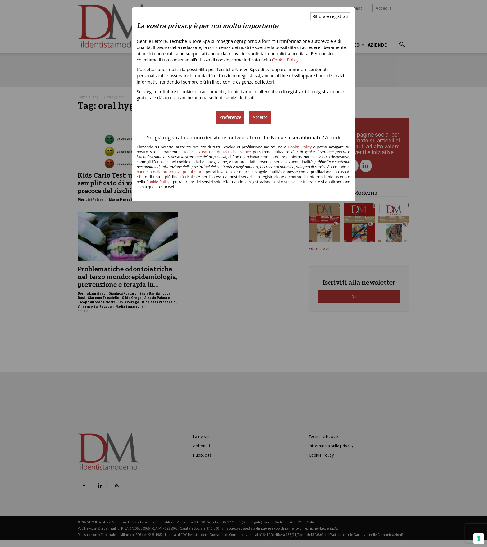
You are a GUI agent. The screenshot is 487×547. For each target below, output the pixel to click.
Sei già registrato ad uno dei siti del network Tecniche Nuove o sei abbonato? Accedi (243, 137)
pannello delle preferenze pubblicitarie (170, 171)
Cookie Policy (285, 60)
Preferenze (230, 117)
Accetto (260, 117)
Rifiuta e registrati (330, 16)
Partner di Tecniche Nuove (227, 152)
